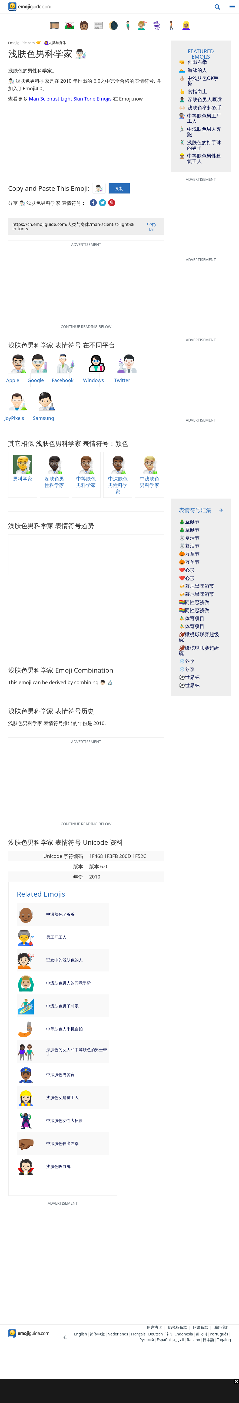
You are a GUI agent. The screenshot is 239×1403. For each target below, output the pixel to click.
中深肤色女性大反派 (64, 1120)
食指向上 (193, 91)
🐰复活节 (189, 538)
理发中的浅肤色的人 (64, 960)
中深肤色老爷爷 (60, 914)
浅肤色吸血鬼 (58, 1166)
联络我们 (222, 1327)
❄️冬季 (187, 661)
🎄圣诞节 (189, 522)
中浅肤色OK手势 (199, 81)
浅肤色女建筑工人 (62, 1097)
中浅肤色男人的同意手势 (68, 983)
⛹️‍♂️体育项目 (191, 618)
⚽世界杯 (189, 677)
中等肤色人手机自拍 (64, 1028)
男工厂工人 (56, 937)
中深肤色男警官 (60, 1074)
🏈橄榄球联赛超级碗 (199, 637)
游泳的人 (193, 70)
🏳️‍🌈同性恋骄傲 (194, 602)
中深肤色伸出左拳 (62, 1143)
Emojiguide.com (21, 42)
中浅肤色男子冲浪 (62, 1005)
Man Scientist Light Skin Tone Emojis (70, 98)
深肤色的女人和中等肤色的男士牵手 (76, 1051)
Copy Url (151, 226)
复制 (119, 187)
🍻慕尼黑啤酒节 (196, 586)
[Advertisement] (119, 1391)
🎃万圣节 (189, 554)
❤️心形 (187, 570)
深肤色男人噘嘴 (200, 99)
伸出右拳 (193, 62)
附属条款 (200, 1327)
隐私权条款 (177, 1327)
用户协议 (154, 1327)
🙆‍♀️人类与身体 (55, 42)
